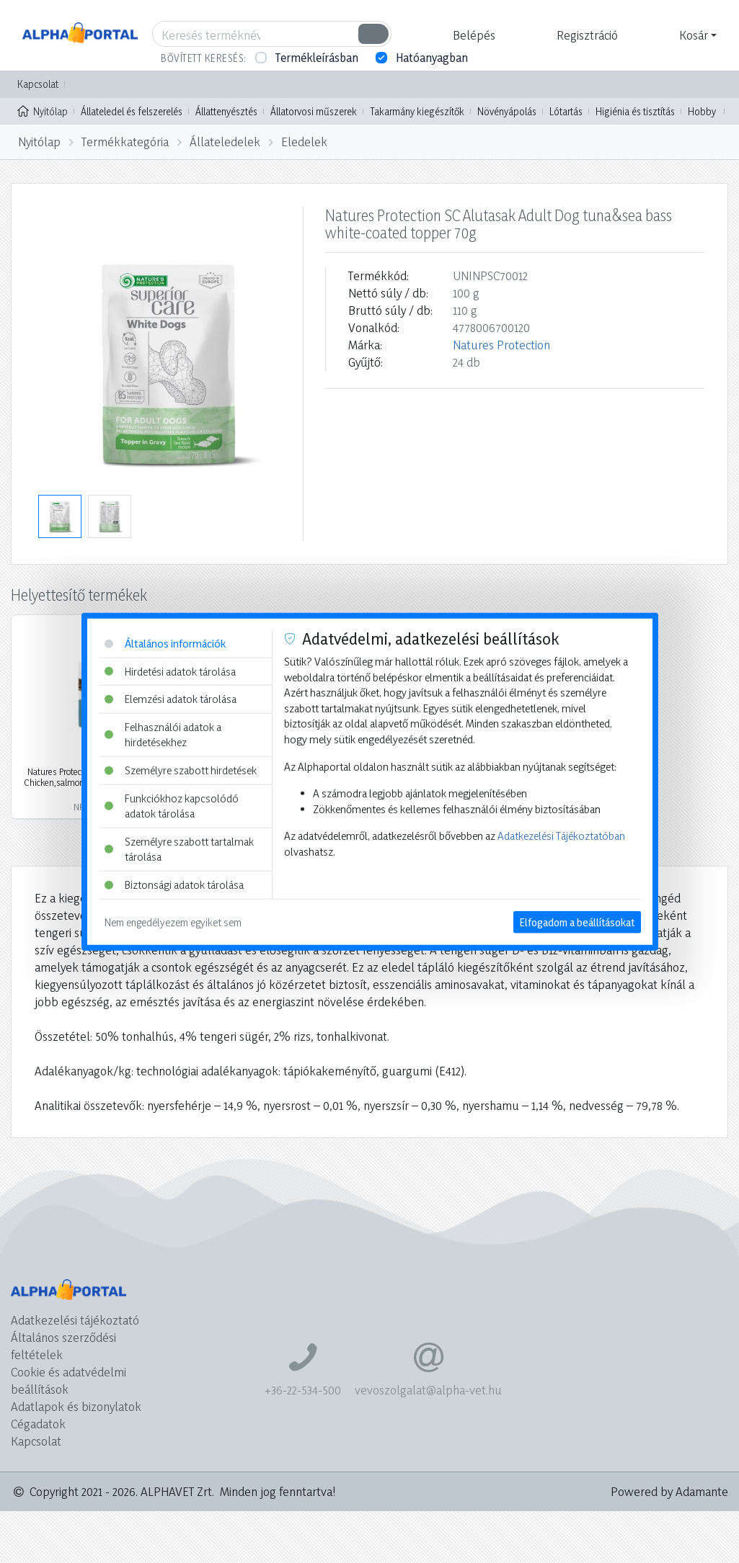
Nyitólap (42, 110)
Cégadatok (38, 1423)
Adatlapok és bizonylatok (76, 1406)
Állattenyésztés (226, 111)
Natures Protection (501, 344)
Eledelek (304, 141)
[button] (472, 35)
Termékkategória (125, 141)
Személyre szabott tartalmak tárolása (179, 849)
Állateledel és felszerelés (131, 111)
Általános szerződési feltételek (63, 1346)
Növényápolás (506, 111)
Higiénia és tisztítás (635, 111)
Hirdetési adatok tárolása (170, 671)
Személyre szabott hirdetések (181, 770)
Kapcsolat (37, 84)
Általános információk (165, 643)
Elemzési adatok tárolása (170, 699)
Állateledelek (225, 141)
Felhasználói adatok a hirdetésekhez (163, 734)
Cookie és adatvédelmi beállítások (68, 1380)
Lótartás (566, 111)
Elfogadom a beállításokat (577, 921)
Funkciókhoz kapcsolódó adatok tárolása (172, 805)
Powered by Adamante (669, 1491)
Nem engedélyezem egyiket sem (173, 921)
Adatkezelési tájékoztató (75, 1319)
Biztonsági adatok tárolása (174, 885)
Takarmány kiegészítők (417, 111)
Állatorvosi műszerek (313, 111)
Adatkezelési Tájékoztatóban (561, 836)
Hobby (702, 111)
